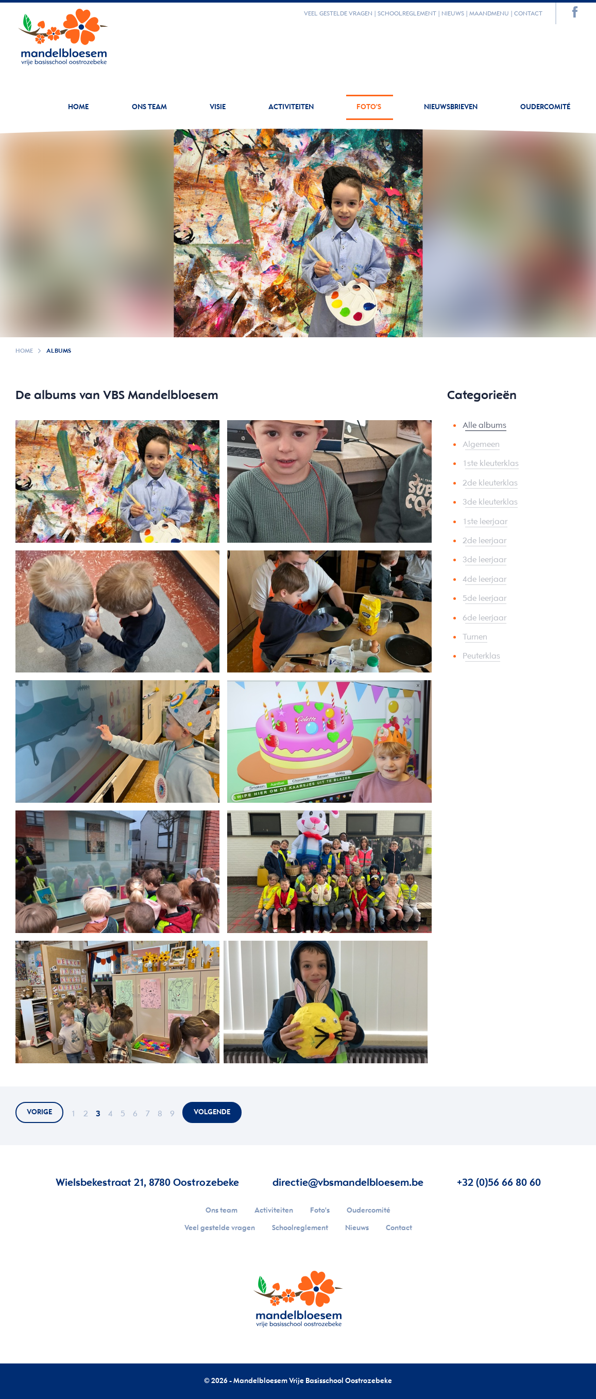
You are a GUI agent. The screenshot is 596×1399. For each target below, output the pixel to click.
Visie (218, 107)
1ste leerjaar (485, 522)
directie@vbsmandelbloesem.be (348, 1183)
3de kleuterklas (490, 502)
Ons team (150, 107)
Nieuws (452, 13)
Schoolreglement (407, 13)
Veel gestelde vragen (338, 13)
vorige (39, 1112)
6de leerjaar (484, 618)
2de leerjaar (484, 541)
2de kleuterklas (490, 483)
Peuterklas (481, 656)
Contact (528, 13)
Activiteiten (291, 107)
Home (78, 107)
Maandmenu (489, 13)
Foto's (369, 107)
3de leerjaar (484, 560)
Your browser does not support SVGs (63, 35)
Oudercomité (545, 107)
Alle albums (484, 425)
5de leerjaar (484, 598)
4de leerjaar (484, 579)
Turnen (475, 637)
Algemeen (481, 444)
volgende (212, 1112)
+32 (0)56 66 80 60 (499, 1183)
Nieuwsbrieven (451, 107)
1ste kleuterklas (491, 464)
